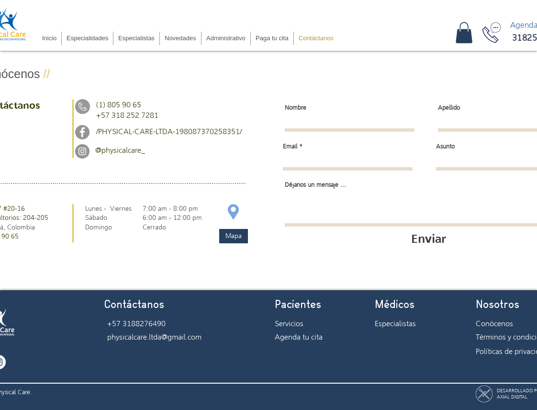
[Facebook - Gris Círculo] (82, 132)
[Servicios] (309, 324)
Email (290, 147)
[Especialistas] (409, 324)
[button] (464, 32)
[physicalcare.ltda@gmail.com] (155, 337)
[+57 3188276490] (138, 324)
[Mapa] (233, 236)
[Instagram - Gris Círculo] (82, 151)
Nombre (295, 108)
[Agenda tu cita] (309, 337)
